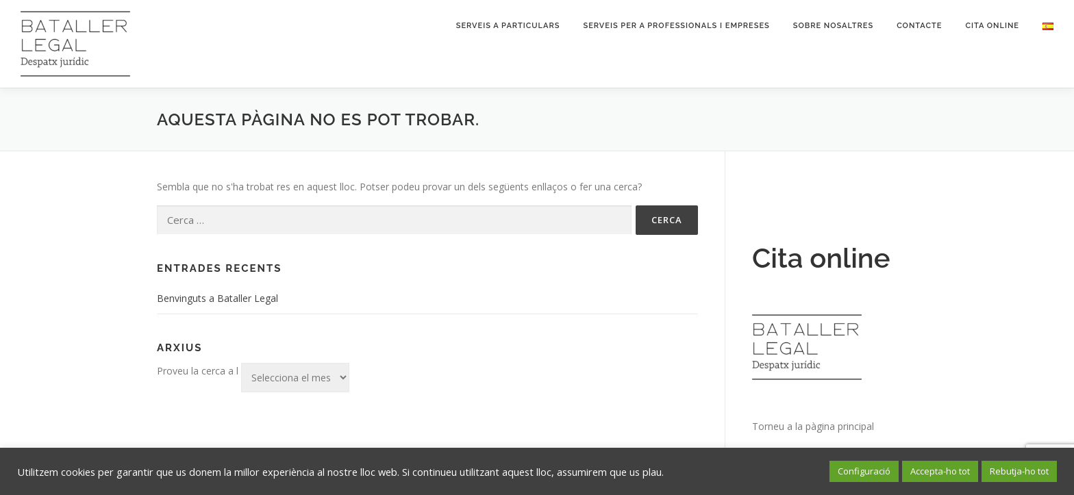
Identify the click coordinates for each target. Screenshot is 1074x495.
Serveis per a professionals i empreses (676, 25)
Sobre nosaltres (833, 25)
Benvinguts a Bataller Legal (217, 298)
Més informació (701, 472)
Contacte (919, 25)
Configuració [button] (864, 471)
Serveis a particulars (508, 25)
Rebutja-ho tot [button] (1019, 471)
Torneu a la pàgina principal (813, 426)
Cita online (992, 25)
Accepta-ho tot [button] (940, 471)
